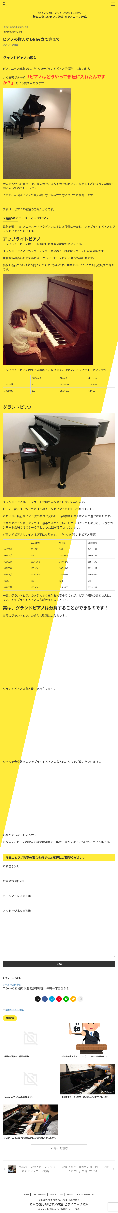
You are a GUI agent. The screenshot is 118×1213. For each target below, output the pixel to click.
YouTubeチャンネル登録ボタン (20, 1097)
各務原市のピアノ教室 (14, 1009)
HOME (26, 1195)
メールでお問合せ (12, 984)
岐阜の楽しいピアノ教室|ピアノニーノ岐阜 (60, 17)
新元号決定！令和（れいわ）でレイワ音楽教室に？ (88, 1056)
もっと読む (61, 1156)
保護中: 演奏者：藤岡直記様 (18, 1056)
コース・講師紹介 (39, 1195)
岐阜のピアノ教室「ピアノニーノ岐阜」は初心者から (59, 1201)
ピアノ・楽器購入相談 (85, 1195)
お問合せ (70, 1195)
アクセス (53, 1195)
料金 (61, 1195)
